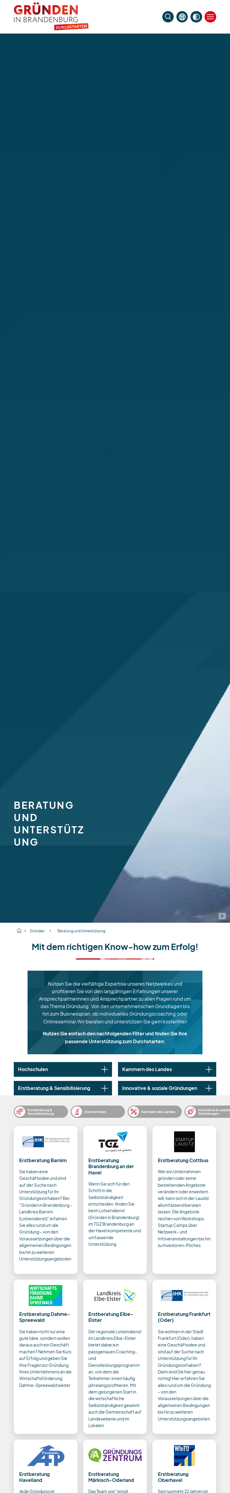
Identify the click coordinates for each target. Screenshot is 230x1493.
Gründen (37, 931)
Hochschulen (95, 1112)
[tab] (63, 1069)
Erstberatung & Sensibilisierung (41, 1111)
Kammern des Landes (158, 1112)
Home (19, 931)
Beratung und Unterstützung (81, 931)
